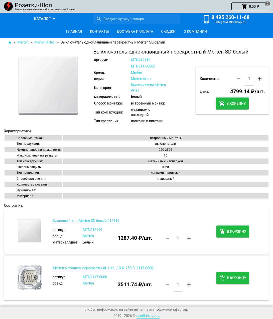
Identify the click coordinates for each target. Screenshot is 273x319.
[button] (250, 6)
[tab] (74, 31)
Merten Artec (44, 42)
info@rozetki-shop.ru (230, 22)
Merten (22, 42)
